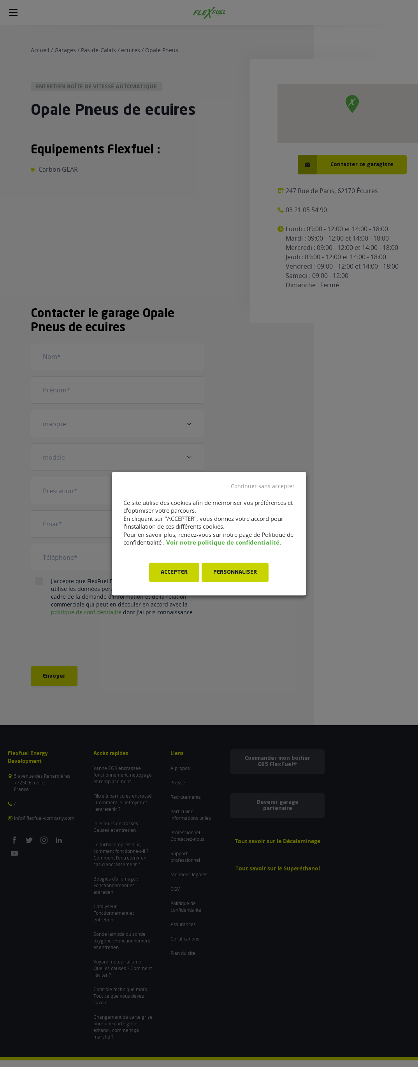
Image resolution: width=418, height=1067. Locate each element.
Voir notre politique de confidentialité (222, 543)
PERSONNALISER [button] (235, 572)
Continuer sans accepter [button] (263, 486)
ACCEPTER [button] (174, 572)
